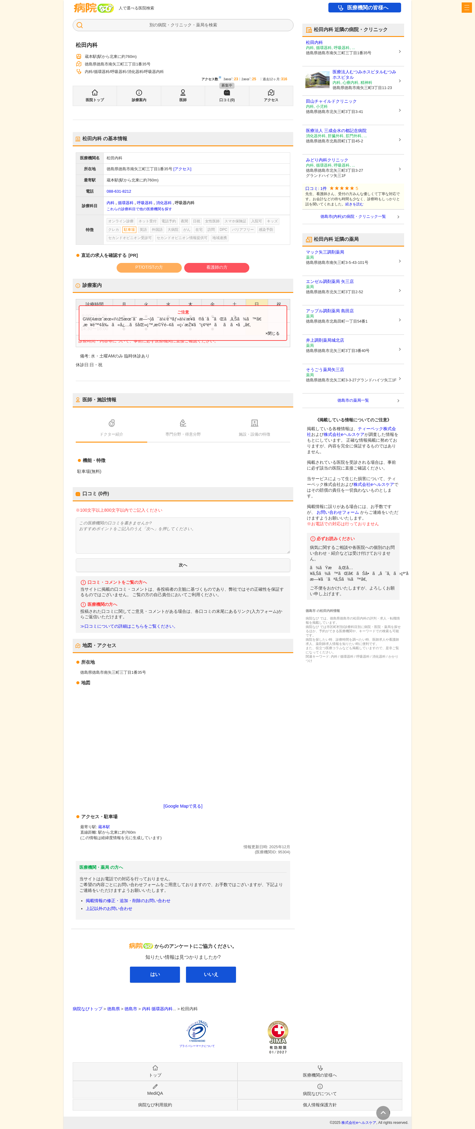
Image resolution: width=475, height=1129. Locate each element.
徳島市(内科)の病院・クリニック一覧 (353, 216)
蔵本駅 (104, 827)
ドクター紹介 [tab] (111, 434)
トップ (155, 1075)
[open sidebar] (467, 7)
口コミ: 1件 (316, 188)
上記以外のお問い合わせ (109, 908)
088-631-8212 (119, 191)
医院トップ (95, 100)
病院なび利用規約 (155, 1104)
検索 (213, 24)
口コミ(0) (227, 100)
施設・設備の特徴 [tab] (254, 434)
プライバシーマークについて (197, 1046)
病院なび (94, 8)
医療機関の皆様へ (367, 8)
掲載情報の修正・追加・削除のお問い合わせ (128, 900)
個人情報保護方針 (320, 1104)
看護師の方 (217, 267)
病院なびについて (320, 1093)
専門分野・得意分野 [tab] (183, 434)
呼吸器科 (145, 203)
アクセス (271, 100)
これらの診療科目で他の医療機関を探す (139, 209)
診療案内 (139, 100)
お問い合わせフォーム (337, 512)
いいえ (211, 974)
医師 (183, 100)
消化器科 (164, 203)
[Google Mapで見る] (183, 806)
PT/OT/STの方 (149, 267)
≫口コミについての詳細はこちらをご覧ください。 (129, 626)
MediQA (155, 1093)
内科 (111, 203)
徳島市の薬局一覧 (353, 400)
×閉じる (272, 333)
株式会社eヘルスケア (344, 434)
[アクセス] (182, 169)
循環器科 (126, 203)
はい (155, 974)
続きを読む (354, 204)
